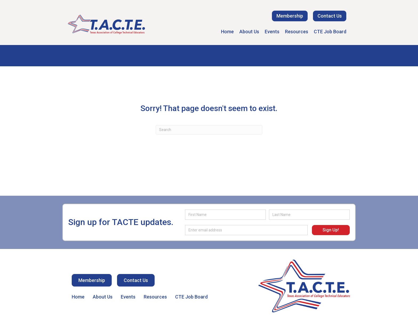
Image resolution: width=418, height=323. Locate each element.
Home (227, 31)
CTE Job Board (330, 31)
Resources (296, 31)
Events (272, 31)
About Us (249, 31)
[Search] (209, 129)
